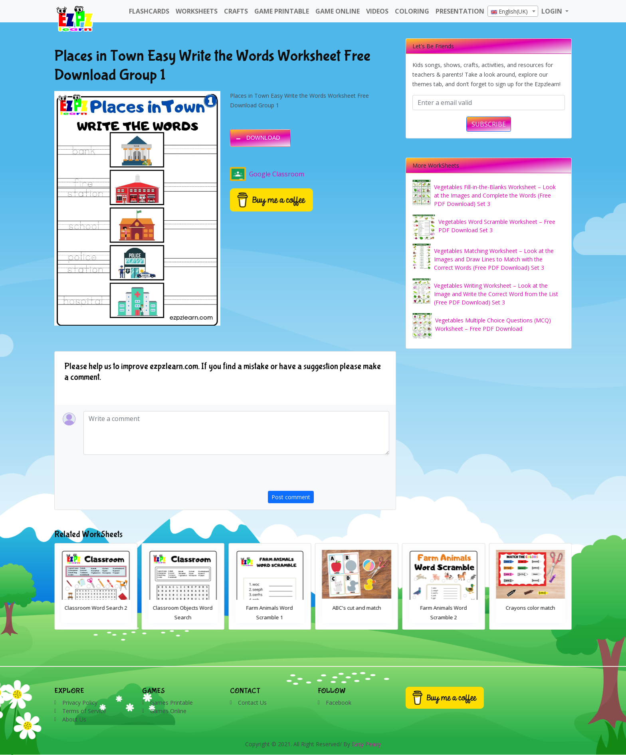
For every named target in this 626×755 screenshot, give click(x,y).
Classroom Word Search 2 (183, 607)
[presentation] (328, 475)
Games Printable (171, 702)
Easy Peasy (366, 744)
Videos (377, 11)
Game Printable (281, 11)
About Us (74, 719)
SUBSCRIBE (488, 124)
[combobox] (512, 11)
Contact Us (252, 702)
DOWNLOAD (263, 137)
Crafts (236, 11)
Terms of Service (84, 711)
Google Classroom (267, 174)
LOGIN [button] (552, 11)
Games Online (168, 711)
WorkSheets (197, 11)
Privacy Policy (79, 702)
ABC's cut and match (443, 607)
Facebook (338, 702)
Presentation (460, 11)
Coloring (412, 11)
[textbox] (513, 11)
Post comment (290, 497)
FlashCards (149, 11)
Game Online (337, 11)
